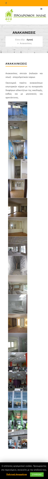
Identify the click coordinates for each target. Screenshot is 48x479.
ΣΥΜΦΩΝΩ (37, 475)
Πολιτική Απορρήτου (16, 474)
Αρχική (30, 39)
